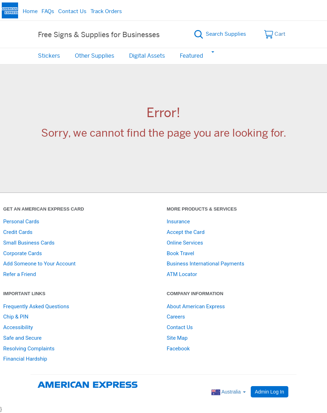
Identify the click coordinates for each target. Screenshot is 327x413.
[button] (212, 51)
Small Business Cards (29, 243)
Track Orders (106, 11)
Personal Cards (21, 221)
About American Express (196, 306)
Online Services (185, 243)
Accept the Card (186, 232)
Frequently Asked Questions (36, 306)
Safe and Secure (22, 338)
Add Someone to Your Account (39, 263)
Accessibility (18, 327)
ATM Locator (182, 274)
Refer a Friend (19, 274)
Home (30, 11)
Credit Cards (17, 232)
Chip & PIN (15, 317)
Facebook (178, 348)
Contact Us (72, 11)
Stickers (49, 56)
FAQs (47, 11)
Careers (176, 317)
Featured (191, 56)
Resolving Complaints (29, 348)
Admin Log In (269, 392)
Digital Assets (147, 56)
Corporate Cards (22, 253)
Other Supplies (94, 56)
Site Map (177, 338)
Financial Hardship (25, 359)
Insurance (178, 221)
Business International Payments (205, 263)
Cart (275, 34)
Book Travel (180, 253)
